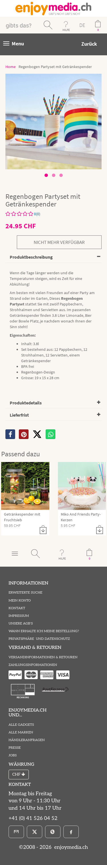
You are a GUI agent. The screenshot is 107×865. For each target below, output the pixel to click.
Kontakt (17, 608)
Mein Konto (20, 600)
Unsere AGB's (21, 623)
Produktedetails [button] (26, 403)
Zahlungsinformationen (33, 665)
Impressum (19, 616)
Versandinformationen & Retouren (43, 657)
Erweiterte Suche (25, 592)
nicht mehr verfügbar (59, 242)
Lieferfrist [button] (19, 415)
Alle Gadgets (21, 725)
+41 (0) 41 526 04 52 (33, 818)
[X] (37, 434)
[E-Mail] (16, 832)
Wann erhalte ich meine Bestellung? (44, 631)
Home (10, 66)
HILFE (66, 30)
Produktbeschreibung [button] (31, 257)
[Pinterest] (52, 832)
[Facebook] (71, 832)
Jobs (13, 755)
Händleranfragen (27, 740)
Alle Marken (21, 732)
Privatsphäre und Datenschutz (39, 639)
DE (82, 25)
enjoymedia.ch (70, 847)
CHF (18, 774)
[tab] (53, 257)
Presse (15, 748)
